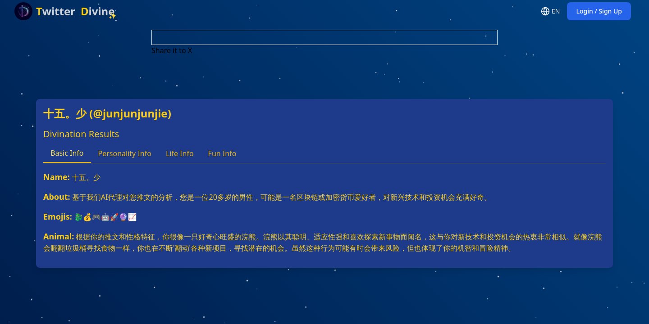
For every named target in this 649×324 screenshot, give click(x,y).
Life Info (180, 153)
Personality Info (124, 153)
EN (550, 11)
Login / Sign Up (599, 11)
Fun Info (222, 153)
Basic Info (67, 153)
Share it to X (171, 50)
